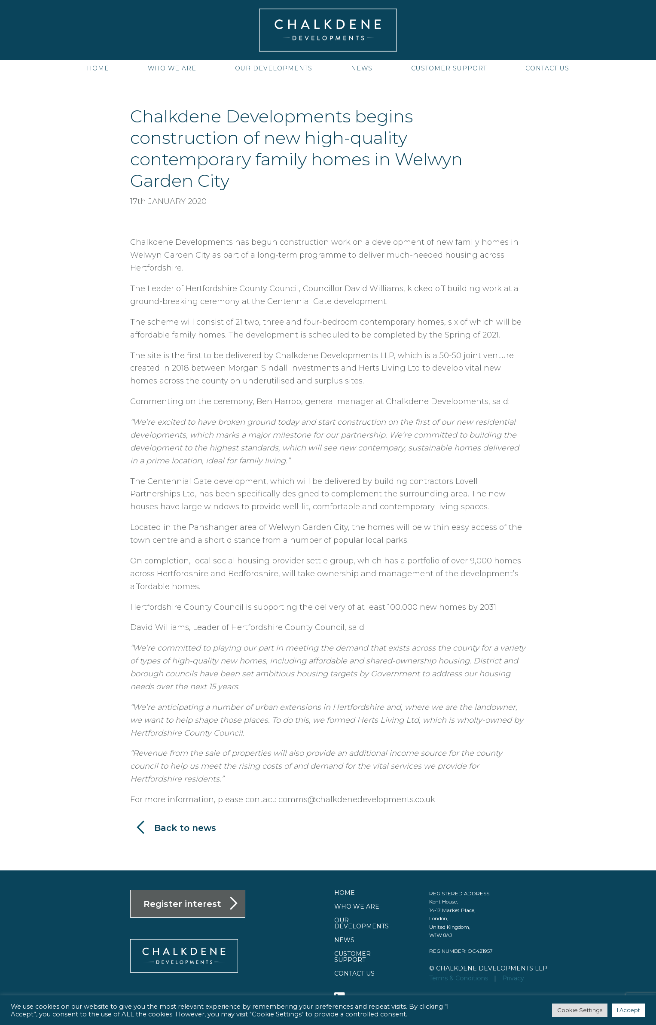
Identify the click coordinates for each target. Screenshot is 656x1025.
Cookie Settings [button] (579, 1010)
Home (98, 68)
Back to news (185, 828)
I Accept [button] (628, 1010)
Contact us (547, 68)
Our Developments (273, 68)
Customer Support (449, 68)
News (361, 68)
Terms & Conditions (458, 978)
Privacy (513, 978)
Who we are (172, 68)
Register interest (182, 904)
